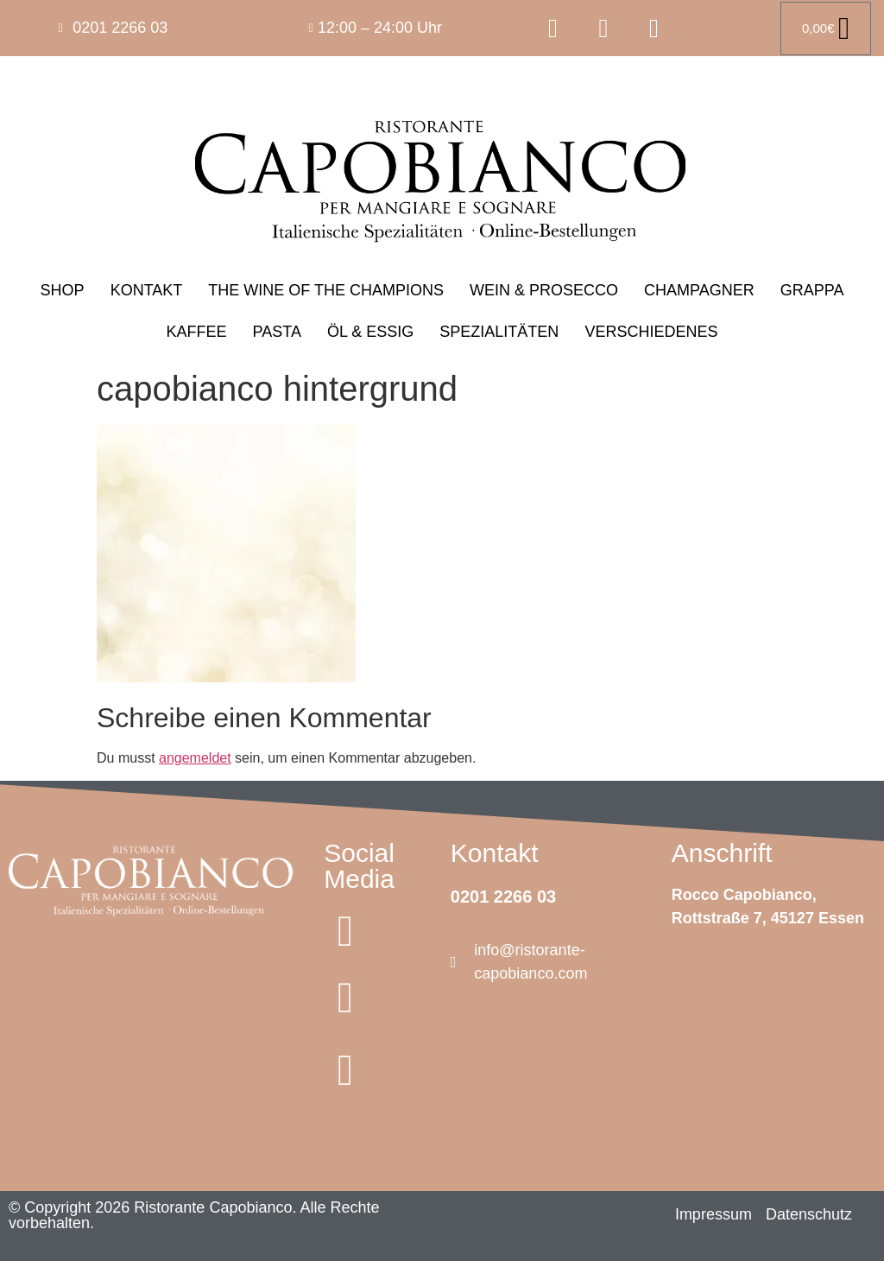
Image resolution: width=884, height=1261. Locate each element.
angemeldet (195, 758)
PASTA (277, 331)
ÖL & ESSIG (370, 331)
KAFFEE (197, 331)
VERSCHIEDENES (650, 331)
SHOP (63, 290)
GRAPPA (812, 290)
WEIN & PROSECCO (544, 290)
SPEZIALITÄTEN (499, 331)
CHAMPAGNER (699, 290)
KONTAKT (146, 290)
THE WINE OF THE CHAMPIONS (326, 290)
